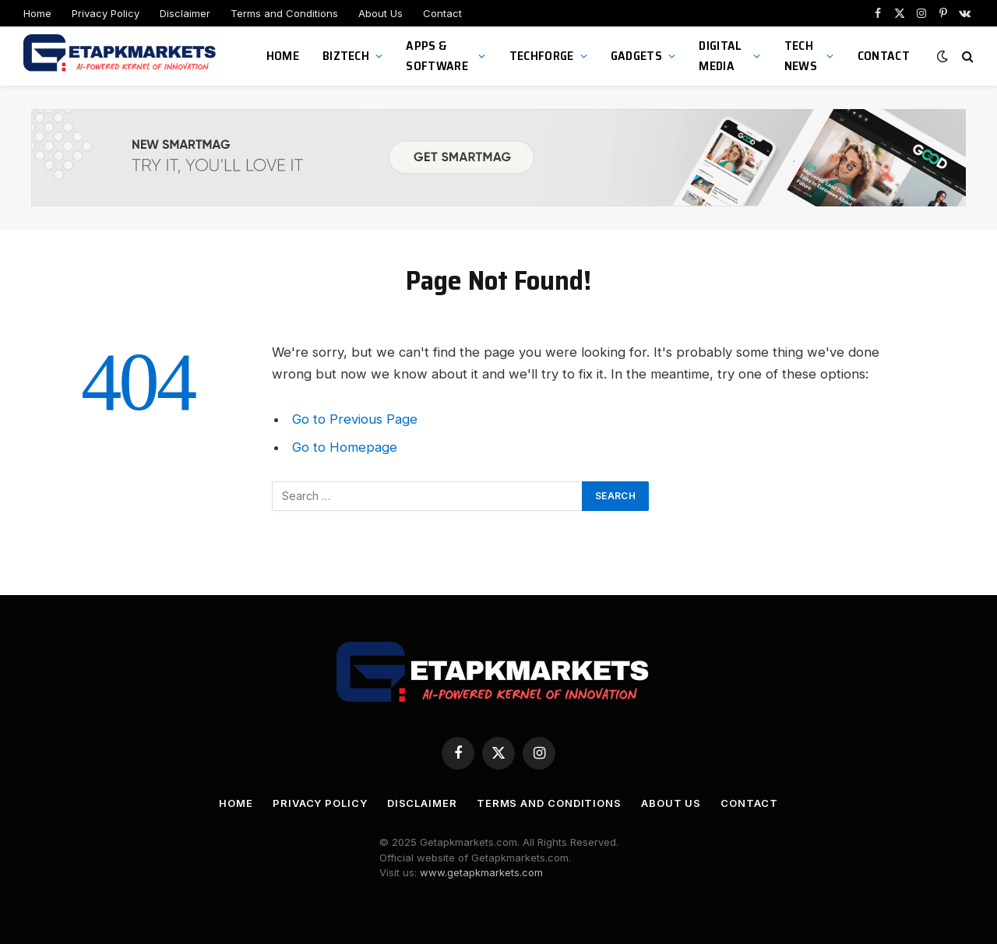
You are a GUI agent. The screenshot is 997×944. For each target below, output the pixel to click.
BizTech (345, 55)
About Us (380, 13)
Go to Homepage (344, 447)
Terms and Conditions (284, 13)
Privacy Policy (105, 13)
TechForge (541, 55)
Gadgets (636, 55)
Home (37, 13)
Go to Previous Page (354, 419)
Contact (442, 13)
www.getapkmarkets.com (481, 872)
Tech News (800, 56)
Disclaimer (185, 13)
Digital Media (720, 56)
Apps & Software (437, 56)
